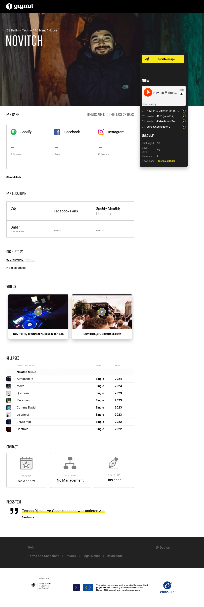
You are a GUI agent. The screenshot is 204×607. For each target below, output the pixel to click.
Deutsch (165, 547)
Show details (13, 177)
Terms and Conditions (43, 556)
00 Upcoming (15, 259)
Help (31, 547)
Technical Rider (166, 160)
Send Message (166, 59)
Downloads (115, 556)
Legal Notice (91, 556)
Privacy (71, 556)
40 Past (30, 259)
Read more (28, 517)
